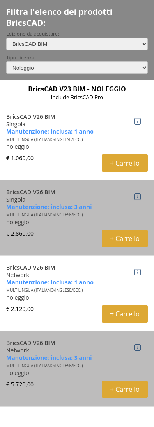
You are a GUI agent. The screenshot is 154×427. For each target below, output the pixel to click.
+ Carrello (125, 163)
